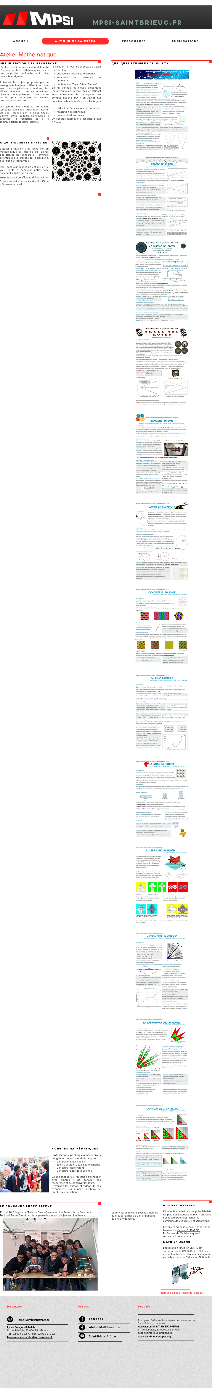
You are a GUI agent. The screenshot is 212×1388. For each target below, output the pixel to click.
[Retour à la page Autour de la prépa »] (186, 1292)
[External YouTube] (135, 1255)
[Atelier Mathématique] (104, 1327)
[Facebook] (96, 1318)
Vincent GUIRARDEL (188, 1230)
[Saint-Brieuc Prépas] (102, 1336)
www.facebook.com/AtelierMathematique (24, 177)
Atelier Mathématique (65, 1192)
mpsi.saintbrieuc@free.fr (33, 1320)
